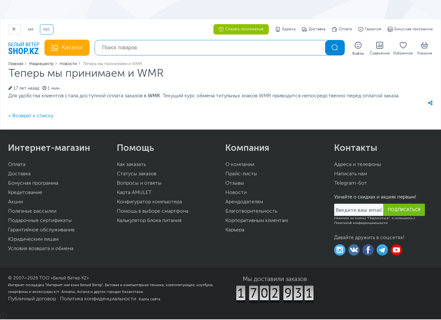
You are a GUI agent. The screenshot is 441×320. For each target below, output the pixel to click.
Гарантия (369, 29)
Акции (15, 202)
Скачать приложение (241, 29)
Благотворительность (251, 212)
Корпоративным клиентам (256, 221)
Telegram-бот (350, 184)
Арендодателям (244, 202)
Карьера (234, 230)
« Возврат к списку (30, 116)
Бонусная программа (410, 29)
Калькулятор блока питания (149, 221)
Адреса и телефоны (357, 165)
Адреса (285, 29)
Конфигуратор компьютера (149, 202)
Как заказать (131, 165)
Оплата (342, 29)
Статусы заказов (136, 174)
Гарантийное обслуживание (41, 230)
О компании (239, 165)
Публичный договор (32, 299)
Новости (236, 193)
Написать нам (350, 174)
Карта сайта (149, 299)
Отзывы (234, 184)
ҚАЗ (30, 29)
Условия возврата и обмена (40, 249)
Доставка (313, 29)
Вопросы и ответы (139, 184)
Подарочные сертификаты (40, 221)
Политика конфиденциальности (98, 299)
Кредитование (25, 193)
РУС (46, 29)
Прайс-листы (241, 174)
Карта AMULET (134, 193)
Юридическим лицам (33, 240)
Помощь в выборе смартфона (152, 212)
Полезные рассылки (32, 212)
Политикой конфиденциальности (361, 224)
